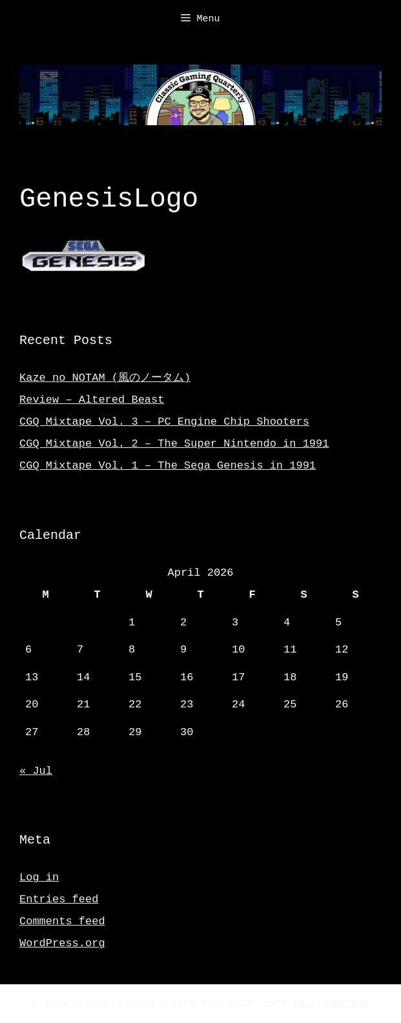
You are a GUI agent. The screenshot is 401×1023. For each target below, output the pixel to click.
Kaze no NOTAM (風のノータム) (104, 376)
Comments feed (62, 920)
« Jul (35, 769)
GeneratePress (331, 1003)
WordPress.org (62, 942)
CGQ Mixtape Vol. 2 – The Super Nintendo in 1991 (174, 442)
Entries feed (58, 898)
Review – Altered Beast (91, 398)
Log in (39, 876)
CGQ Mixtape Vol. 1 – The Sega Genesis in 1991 (167, 464)
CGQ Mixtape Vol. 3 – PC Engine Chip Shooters (164, 420)
